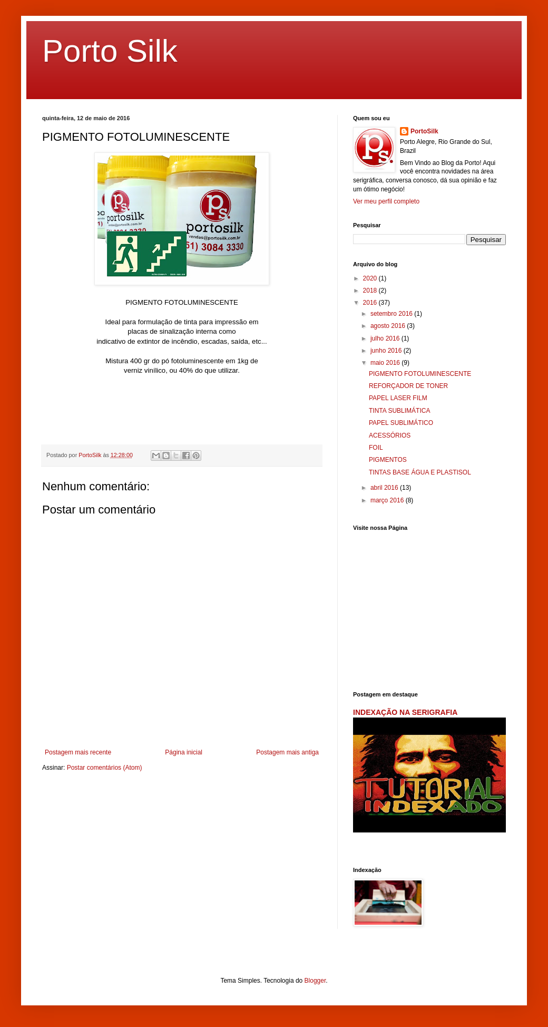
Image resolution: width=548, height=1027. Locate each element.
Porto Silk (110, 51)
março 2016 (388, 500)
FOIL (376, 447)
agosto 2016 (388, 326)
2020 (371, 278)
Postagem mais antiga (287, 752)
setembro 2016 (392, 313)
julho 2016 (386, 338)
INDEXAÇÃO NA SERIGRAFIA (405, 712)
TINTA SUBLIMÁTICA (399, 410)
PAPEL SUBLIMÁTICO (401, 423)
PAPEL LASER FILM (398, 398)
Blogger (315, 980)
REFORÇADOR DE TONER (408, 386)
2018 (371, 290)
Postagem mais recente (78, 752)
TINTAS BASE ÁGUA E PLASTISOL (420, 472)
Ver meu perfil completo (386, 201)
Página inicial (183, 752)
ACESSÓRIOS (389, 435)
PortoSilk (424, 131)
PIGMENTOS (388, 459)
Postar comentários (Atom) (104, 767)
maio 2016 (386, 362)
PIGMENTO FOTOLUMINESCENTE (420, 373)
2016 (371, 302)
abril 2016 (385, 487)
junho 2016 (387, 350)
